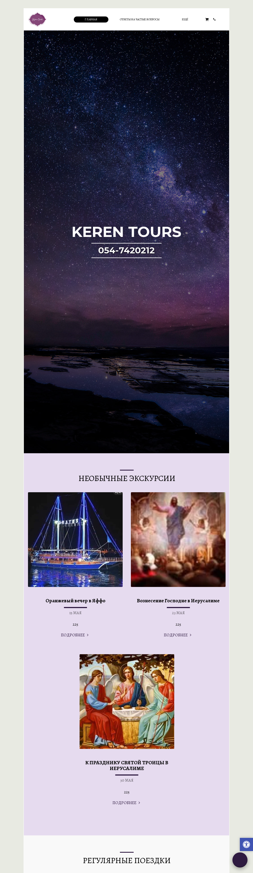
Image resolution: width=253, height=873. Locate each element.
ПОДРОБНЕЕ (75, 635)
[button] (206, 19)
